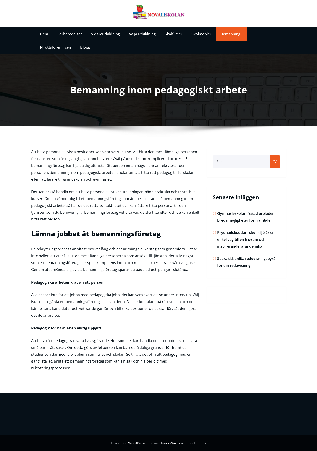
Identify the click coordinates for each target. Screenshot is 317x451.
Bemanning (230, 33)
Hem (44, 33)
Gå (274, 161)
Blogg (85, 47)
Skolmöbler (201, 33)
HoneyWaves (170, 443)
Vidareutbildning (105, 33)
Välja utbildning (142, 33)
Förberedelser (69, 33)
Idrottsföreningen (55, 47)
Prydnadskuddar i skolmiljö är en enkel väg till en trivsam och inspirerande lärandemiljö (246, 239)
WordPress (137, 443)
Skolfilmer (173, 33)
